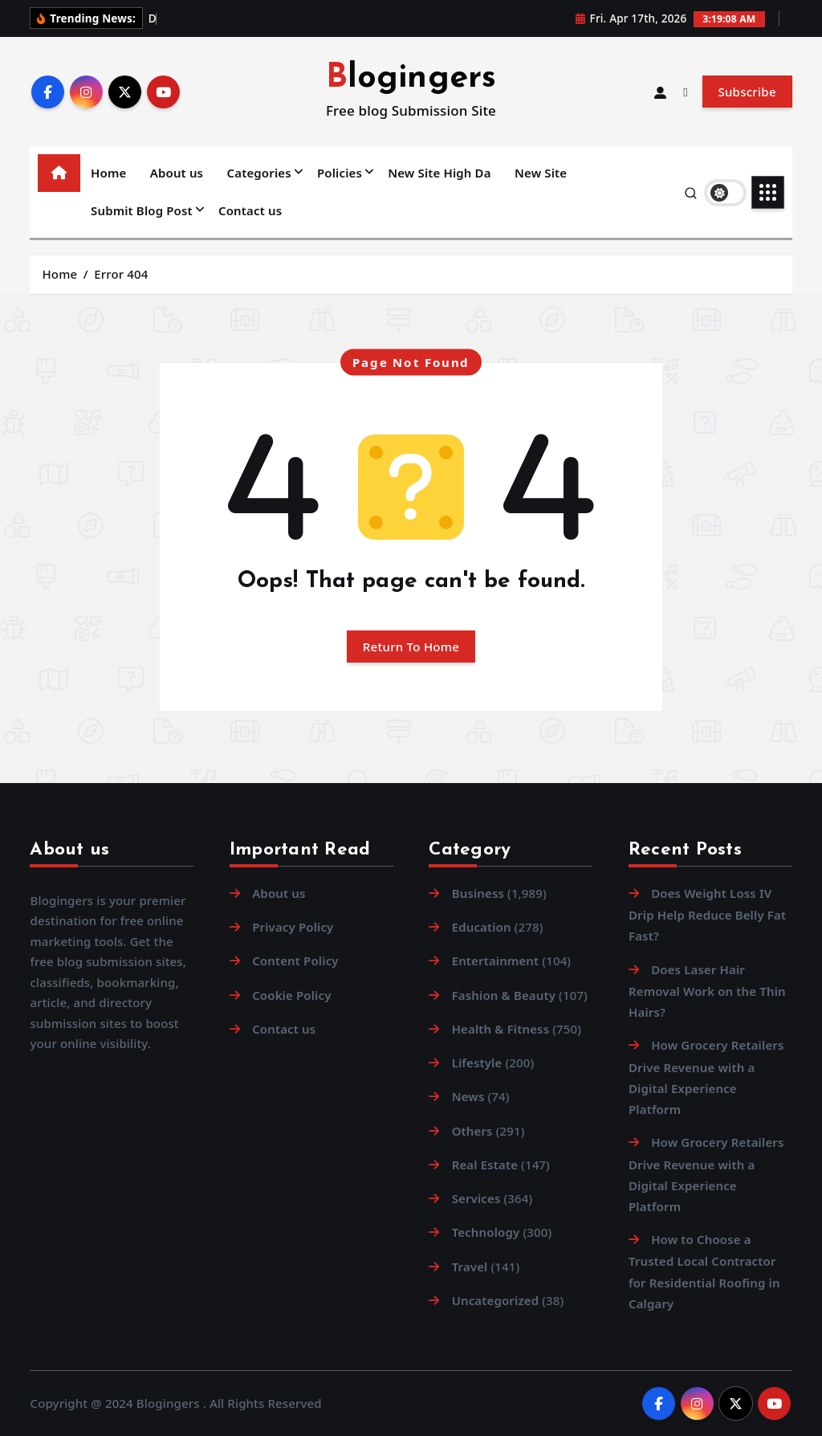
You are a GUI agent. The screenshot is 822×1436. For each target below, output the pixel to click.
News (468, 1096)
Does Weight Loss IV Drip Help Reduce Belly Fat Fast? (707, 914)
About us (176, 173)
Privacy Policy (292, 927)
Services (476, 1198)
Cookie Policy (291, 995)
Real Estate (485, 1165)
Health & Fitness (501, 1029)
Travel (470, 1267)
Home (108, 173)
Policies (339, 173)
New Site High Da (439, 173)
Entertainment (495, 961)
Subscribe (746, 92)
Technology (486, 1232)
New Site (541, 173)
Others (472, 1131)
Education (481, 927)
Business (478, 893)
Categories (259, 173)
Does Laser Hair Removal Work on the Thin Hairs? (707, 990)
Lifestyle (477, 1063)
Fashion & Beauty (503, 995)
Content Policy (295, 961)
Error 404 (121, 274)
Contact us (250, 210)
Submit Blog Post (142, 210)
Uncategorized (495, 1300)
